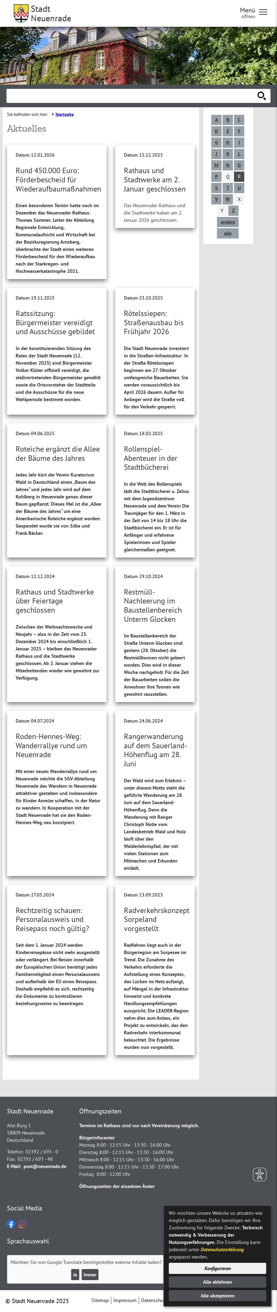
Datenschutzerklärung (222, 1249)
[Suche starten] (262, 96)
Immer (90, 1274)
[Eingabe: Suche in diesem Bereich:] (133, 96)
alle (228, 233)
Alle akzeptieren (218, 1296)
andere (228, 222)
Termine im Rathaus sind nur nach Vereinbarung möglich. (139, 1125)
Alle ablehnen (217, 1282)
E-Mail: (14, 1166)
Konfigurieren (218, 1268)
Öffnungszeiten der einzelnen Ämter (117, 1186)
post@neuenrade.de (45, 1166)
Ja (75, 1274)
